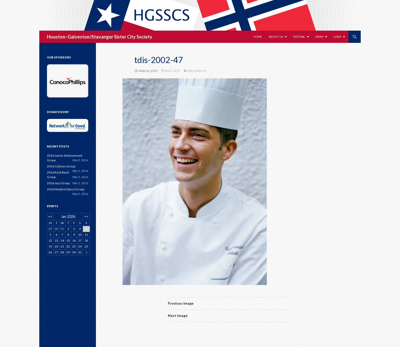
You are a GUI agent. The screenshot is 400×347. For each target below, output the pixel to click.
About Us (276, 36)
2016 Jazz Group (58, 183)
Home (258, 36)
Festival (299, 36)
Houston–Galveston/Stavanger (80, 37)
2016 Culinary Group (61, 166)
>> (86, 216)
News (319, 36)
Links (337, 36)
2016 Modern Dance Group (65, 189)
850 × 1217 (172, 71)
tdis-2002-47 (197, 71)
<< (50, 216)
